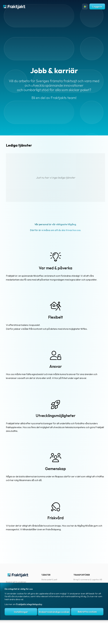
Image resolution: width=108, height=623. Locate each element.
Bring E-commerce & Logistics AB (87, 579)
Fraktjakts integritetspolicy (29, 604)
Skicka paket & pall (49, 579)
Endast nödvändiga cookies (54, 611)
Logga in (97, 6)
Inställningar (21, 611)
